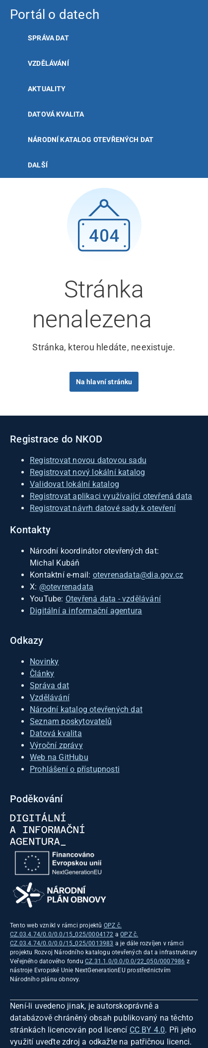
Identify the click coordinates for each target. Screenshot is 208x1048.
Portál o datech (54, 14)
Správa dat (48, 38)
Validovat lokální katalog (74, 484)
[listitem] (104, 38)
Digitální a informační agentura (86, 610)
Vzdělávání (48, 63)
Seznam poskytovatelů (71, 721)
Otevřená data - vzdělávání (113, 598)
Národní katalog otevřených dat (86, 709)
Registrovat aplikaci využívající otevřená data (111, 496)
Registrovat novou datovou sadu (88, 460)
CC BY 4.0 (147, 1030)
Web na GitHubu (59, 757)
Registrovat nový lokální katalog (87, 472)
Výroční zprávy (56, 745)
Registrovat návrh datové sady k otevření (103, 508)
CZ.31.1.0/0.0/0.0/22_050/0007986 (135, 961)
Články (42, 673)
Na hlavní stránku (104, 382)
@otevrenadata (66, 587)
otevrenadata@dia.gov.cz (138, 575)
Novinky (44, 661)
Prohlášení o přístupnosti (75, 769)
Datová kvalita (56, 114)
